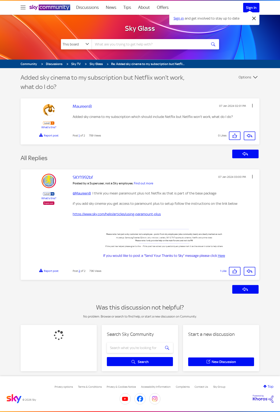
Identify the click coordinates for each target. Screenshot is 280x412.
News (111, 7)
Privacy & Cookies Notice (121, 386)
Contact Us (201, 386)
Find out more (143, 183)
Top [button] (270, 386)
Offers (163, 7)
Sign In (251, 8)
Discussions (87, 7)
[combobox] (149, 44)
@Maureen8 (82, 193)
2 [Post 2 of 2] (79, 270)
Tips (127, 7)
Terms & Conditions (90, 386)
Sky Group (219, 386)
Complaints (183, 386)
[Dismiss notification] (254, 18)
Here (221, 256)
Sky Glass (140, 28)
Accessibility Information (156, 386)
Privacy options (64, 386)
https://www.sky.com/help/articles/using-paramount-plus (117, 214)
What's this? (48, 127)
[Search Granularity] (76, 44)
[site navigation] (23, 7)
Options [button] (245, 77)
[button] (252, 105)
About (144, 7)
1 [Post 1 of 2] (79, 135)
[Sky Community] (49, 7)
